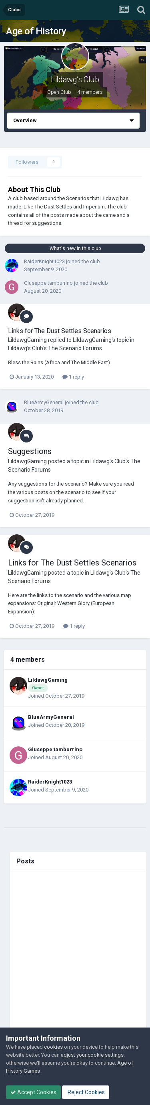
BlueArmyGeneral (44, 402)
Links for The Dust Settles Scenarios (59, 331)
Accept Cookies (33, 1092)
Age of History (36, 31)
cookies (53, 1047)
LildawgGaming (27, 340)
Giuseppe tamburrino (48, 283)
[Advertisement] (75, 951)
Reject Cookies (85, 1092)
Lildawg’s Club (75, 79)
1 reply (73, 377)
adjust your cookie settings (92, 1055)
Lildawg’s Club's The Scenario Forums (55, 348)
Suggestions (30, 451)
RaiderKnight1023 (44, 261)
